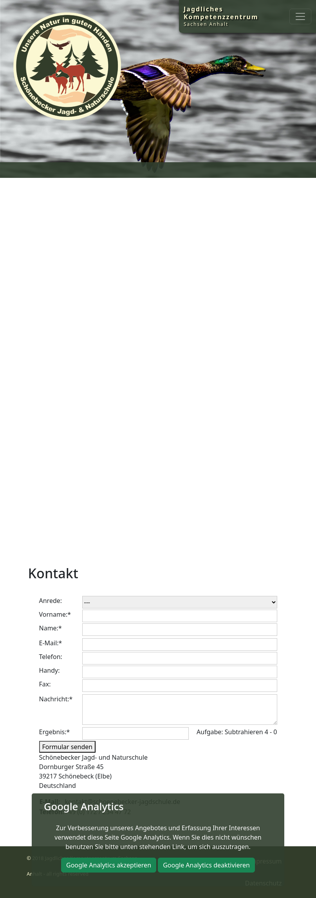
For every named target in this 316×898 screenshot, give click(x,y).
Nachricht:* (56, 699)
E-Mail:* (50, 643)
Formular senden (67, 746)
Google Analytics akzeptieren (108, 865)
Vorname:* (55, 614)
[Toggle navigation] (300, 16)
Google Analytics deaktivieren (206, 865)
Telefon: (50, 656)
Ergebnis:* (54, 732)
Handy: (49, 670)
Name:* (50, 628)
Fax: (45, 684)
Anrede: (50, 600)
